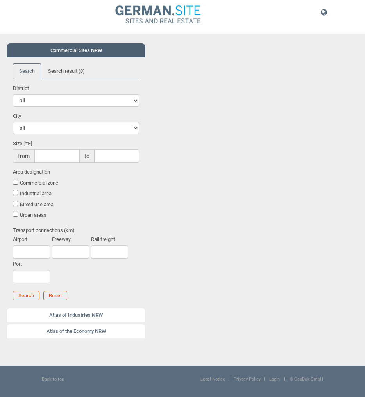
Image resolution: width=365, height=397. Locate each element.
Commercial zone (39, 183)
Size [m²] (22, 143)
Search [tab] (27, 71)
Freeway (61, 239)
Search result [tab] (66, 71)
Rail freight (103, 239)
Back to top (53, 379)
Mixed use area (37, 204)
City (17, 116)
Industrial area (36, 193)
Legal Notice (212, 379)
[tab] (76, 50)
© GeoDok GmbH (306, 379)
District (21, 88)
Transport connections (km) (44, 230)
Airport (20, 239)
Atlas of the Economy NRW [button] (76, 331)
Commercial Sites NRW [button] (76, 50)
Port (17, 264)
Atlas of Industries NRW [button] (76, 315)
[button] (323, 12)
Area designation (31, 172)
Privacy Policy (247, 379)
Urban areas (33, 215)
